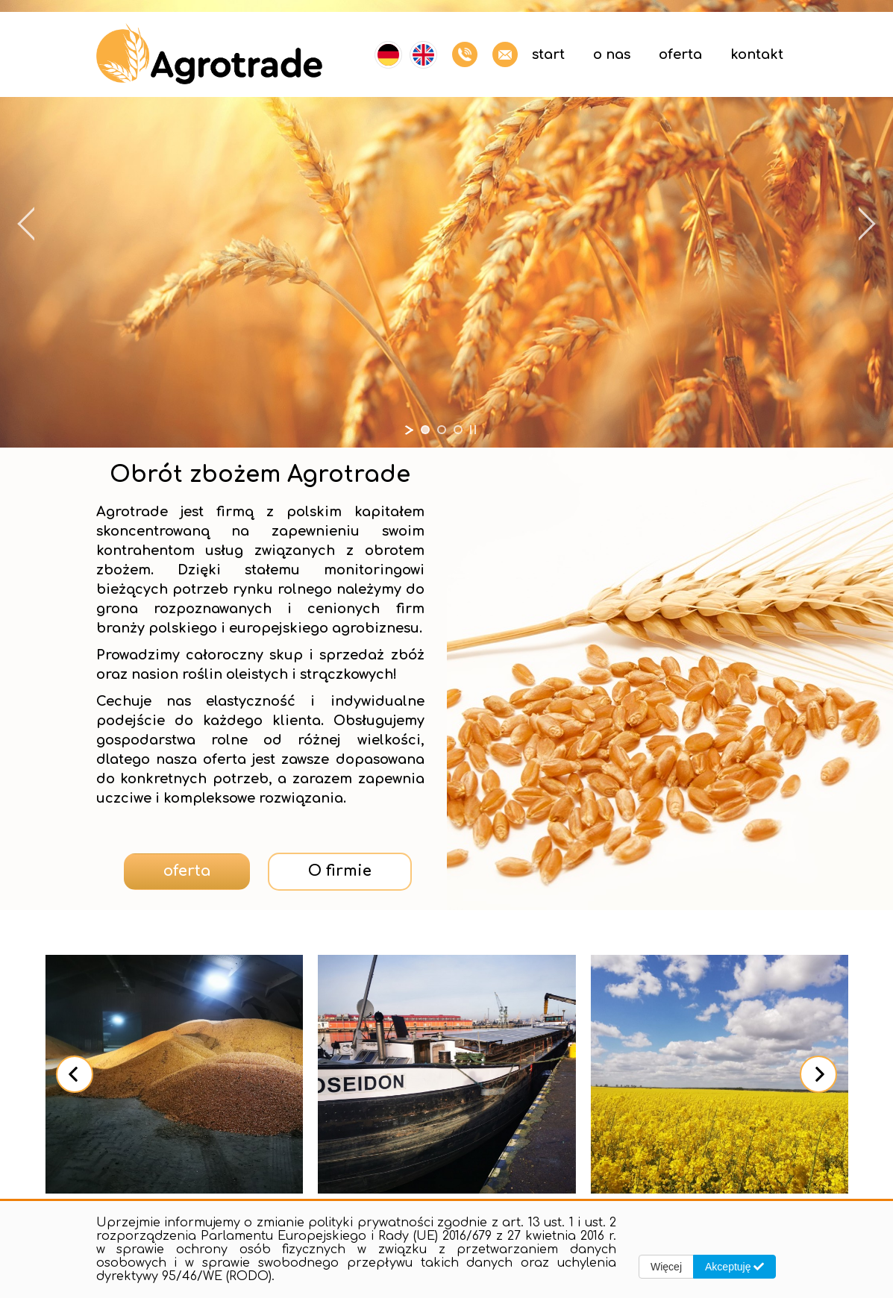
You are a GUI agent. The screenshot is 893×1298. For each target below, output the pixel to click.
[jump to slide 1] (425, 429)
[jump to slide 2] (441, 429)
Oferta (680, 54)
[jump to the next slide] (867, 223)
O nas (611, 54)
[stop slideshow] (473, 429)
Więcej (666, 1267)
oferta (186, 871)
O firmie (340, 871)
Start (548, 54)
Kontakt (756, 54)
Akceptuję (734, 1267)
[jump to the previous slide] (26, 223)
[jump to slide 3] (458, 429)
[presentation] (74, 1074)
